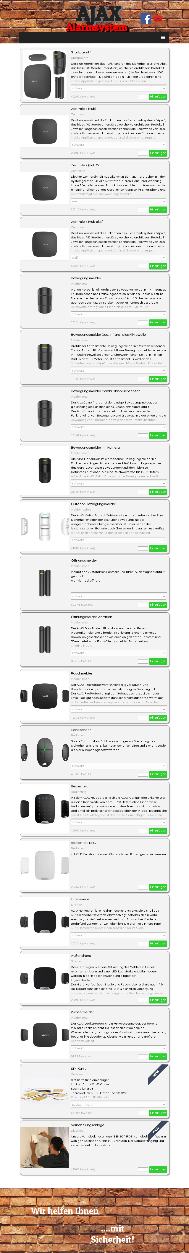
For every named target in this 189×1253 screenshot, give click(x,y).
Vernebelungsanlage (87, 1125)
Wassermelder (82, 1012)
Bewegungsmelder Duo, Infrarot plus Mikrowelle (108, 334)
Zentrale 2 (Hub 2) (85, 165)
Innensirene (80, 899)
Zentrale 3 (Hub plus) (87, 221)
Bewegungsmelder (86, 278)
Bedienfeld (80, 786)
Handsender (81, 730)
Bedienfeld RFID (83, 843)
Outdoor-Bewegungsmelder (93, 504)
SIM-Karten (80, 1068)
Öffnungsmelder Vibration (91, 617)
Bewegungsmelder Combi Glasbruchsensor (105, 391)
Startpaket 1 (81, 52)
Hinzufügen (158, 96)
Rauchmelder (81, 673)
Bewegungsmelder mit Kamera (95, 447)
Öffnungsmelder (84, 560)
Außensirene (81, 955)
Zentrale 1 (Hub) (83, 109)
